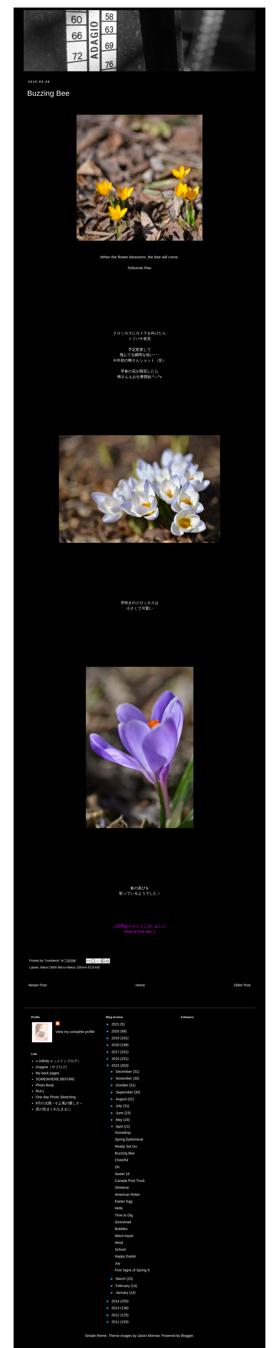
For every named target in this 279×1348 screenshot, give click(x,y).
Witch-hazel (124, 1236)
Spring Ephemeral (129, 1139)
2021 (116, 1024)
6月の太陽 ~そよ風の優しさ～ (59, 1103)
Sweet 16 (122, 1174)
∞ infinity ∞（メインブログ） (58, 1061)
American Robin (127, 1195)
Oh (117, 1167)
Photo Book (45, 1085)
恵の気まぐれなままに (53, 1109)
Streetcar (122, 1187)
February (123, 1286)
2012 (116, 1315)
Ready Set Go (126, 1146)
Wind (119, 1243)
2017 (116, 1052)
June (120, 1113)
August (121, 1099)
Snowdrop (123, 1133)
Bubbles (121, 1229)
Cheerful (121, 1160)
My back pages (47, 1073)
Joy (117, 1263)
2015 (116, 1065)
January (122, 1293)
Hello (119, 1208)
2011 (116, 1322)
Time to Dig (124, 1215)
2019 (116, 1038)
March (121, 1279)
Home (140, 985)
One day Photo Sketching (56, 1097)
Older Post (242, 985)
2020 (116, 1031)
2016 (116, 1059)
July (119, 1106)
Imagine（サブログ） (52, 1067)
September (125, 1092)
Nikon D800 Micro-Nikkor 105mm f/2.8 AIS (70, 967)
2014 (116, 1301)
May (119, 1120)
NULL (40, 1091)
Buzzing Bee (125, 1153)
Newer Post (37, 985)
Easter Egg (123, 1201)
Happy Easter (125, 1256)
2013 (116, 1308)
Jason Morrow (148, 1336)
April (120, 1126)
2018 (116, 1045)
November (124, 1078)
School (120, 1249)
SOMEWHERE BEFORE (55, 1079)
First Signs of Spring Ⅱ (132, 1270)
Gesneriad (123, 1222)
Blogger (187, 1336)
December (124, 1072)
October (122, 1085)
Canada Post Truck (130, 1181)
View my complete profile (75, 1032)
